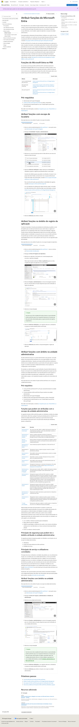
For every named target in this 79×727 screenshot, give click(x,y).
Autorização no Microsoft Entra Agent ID (37, 183)
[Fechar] (16, 14)
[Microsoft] (2, 1)
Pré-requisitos (64, 17)
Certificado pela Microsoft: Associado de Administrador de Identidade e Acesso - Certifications (37, 704)
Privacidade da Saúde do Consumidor (49, 721)
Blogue (26, 721)
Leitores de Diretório (28, 567)
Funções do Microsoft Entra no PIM (68, 16)
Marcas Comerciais (71, 721)
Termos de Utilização (62, 721)
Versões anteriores (19, 721)
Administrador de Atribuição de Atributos (25, 436)
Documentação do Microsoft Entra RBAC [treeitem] (10, 18)
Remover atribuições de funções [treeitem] (9, 38)
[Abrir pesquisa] (70, 2)
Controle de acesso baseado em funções (31, 13)
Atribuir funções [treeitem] (7, 32)
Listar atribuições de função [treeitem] (8, 29)
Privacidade (37, 721)
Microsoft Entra (44, 127)
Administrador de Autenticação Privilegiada (25, 470)
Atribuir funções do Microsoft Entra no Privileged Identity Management (40, 190)
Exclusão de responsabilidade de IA (8, 721)
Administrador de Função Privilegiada (34, 129)
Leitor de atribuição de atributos (24, 441)
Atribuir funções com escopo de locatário (67, 20)
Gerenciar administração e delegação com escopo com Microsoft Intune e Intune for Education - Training (37, 697)
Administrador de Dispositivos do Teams (25, 493)
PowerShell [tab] (35, 123)
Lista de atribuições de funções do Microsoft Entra (34, 679)
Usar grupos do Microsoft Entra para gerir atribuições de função (39, 40)
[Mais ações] (57, 14)
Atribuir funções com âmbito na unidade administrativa (69, 25)
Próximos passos (64, 27)
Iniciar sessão (75, 1)
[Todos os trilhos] (22, 14)
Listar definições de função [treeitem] (8, 27)
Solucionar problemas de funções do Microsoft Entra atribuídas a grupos (39, 684)
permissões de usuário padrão (37, 575)
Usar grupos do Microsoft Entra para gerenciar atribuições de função (38, 683)
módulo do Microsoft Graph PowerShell (32, 102)
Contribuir (32, 721)
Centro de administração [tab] (27, 123)
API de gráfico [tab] (42, 123)
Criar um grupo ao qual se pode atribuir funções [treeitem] (10, 35)
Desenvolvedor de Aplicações (32, 251)
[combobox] (9, 16)
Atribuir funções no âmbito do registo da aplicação (69, 22)
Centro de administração (72, 5)
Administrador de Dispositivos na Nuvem (25, 446)
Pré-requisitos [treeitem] (6, 25)
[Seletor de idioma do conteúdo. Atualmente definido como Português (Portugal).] (6, 719)
